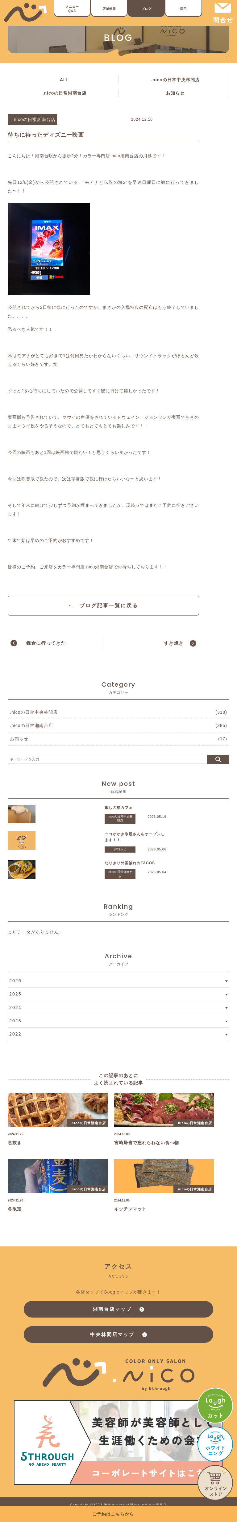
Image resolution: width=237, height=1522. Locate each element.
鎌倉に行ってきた (46, 643)
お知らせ (175, 93)
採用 (183, 8)
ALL (64, 79)
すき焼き (174, 643)
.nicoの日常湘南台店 (65, 93)
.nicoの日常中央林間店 (175, 79)
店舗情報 (109, 8)
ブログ (146, 8)
